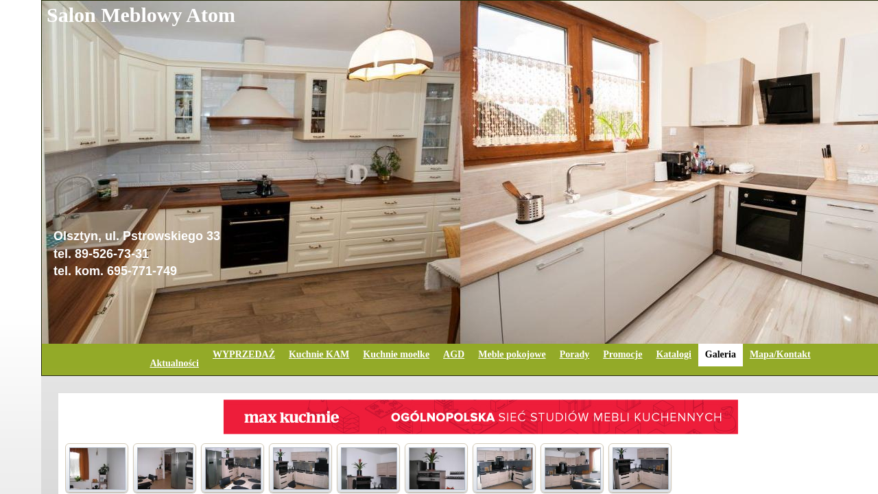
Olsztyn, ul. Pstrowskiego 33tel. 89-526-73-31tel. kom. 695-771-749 (137, 253)
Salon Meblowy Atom (141, 14)
